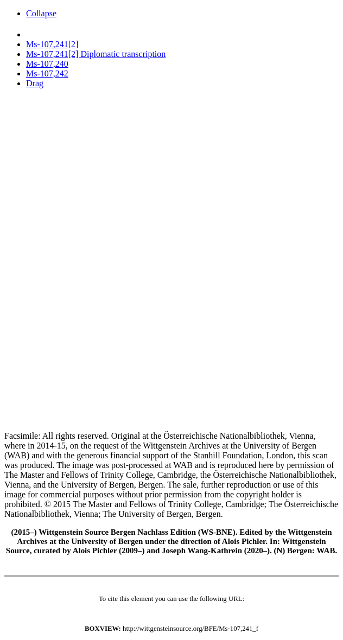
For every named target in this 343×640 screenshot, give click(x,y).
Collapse (41, 13)
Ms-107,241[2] (52, 44)
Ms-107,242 (47, 73)
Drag (34, 83)
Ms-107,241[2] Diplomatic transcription (96, 54)
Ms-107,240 (47, 63)
